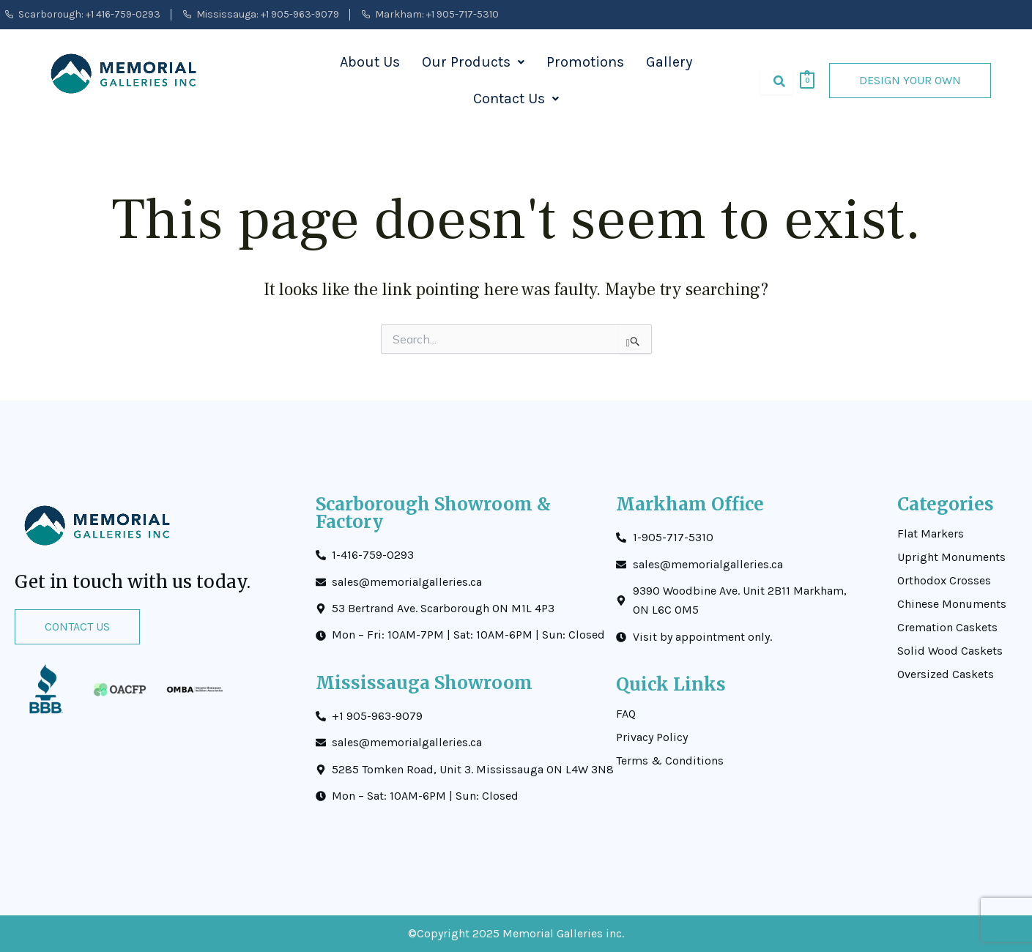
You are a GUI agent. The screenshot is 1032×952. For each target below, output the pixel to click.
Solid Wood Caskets (950, 651)
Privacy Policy (652, 737)
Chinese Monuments (951, 604)
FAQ (626, 714)
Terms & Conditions (670, 761)
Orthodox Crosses (944, 581)
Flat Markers (930, 534)
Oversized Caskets (945, 674)
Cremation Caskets (947, 627)
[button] (473, 62)
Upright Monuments (951, 557)
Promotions (585, 61)
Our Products (473, 61)
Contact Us (516, 98)
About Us (370, 61)
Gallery (669, 61)
